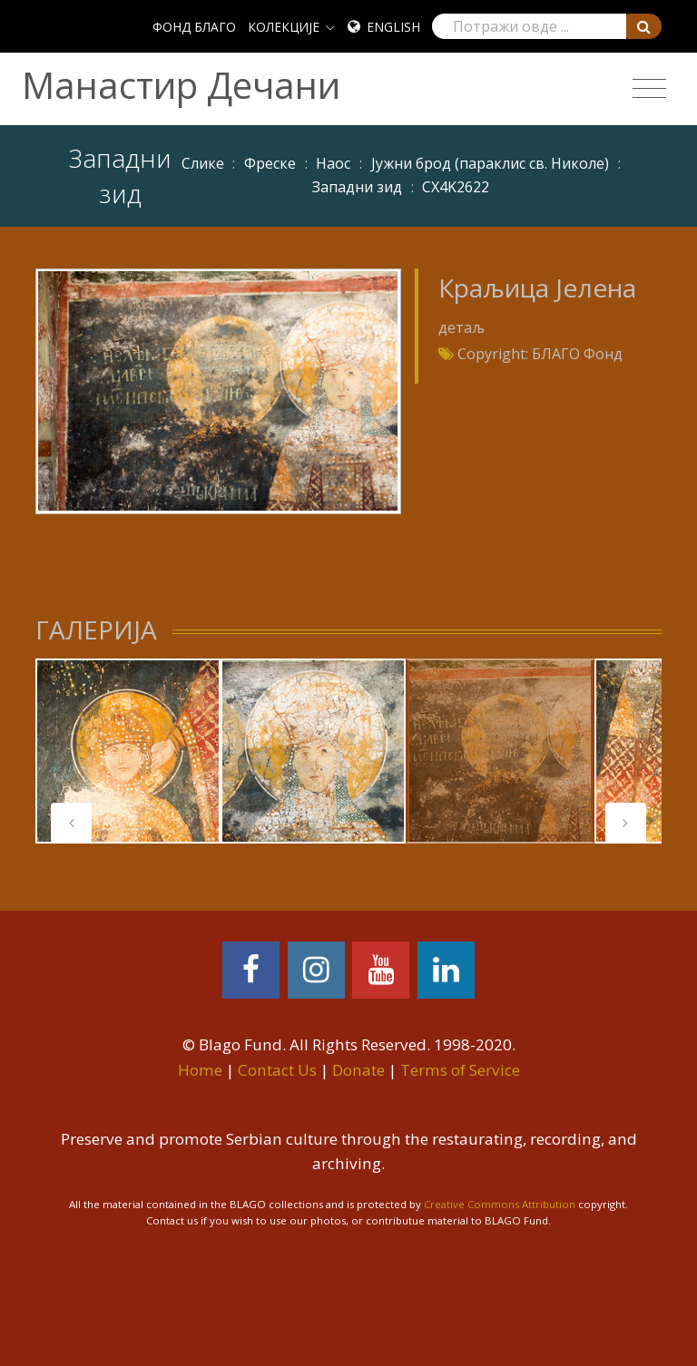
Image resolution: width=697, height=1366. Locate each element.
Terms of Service (460, 1069)
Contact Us (277, 1069)
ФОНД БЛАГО (194, 26)
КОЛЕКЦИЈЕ (283, 26)
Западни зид (357, 187)
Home (200, 1069)
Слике (203, 163)
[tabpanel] (128, 751)
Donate (358, 1069)
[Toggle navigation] (649, 89)
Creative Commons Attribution (499, 1204)
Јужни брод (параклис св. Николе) (490, 163)
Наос (333, 163)
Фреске (270, 163)
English (393, 26)
